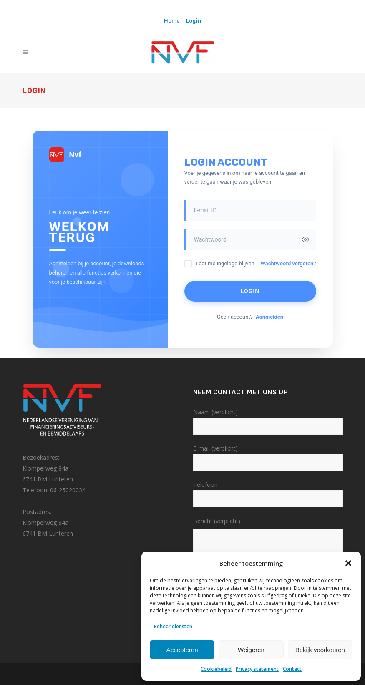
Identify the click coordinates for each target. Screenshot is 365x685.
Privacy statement (257, 668)
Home (172, 20)
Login (193, 20)
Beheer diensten (173, 626)
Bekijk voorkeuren (320, 649)
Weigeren (251, 649)
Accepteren (182, 649)
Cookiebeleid (216, 668)
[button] (348, 563)
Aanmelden (269, 317)
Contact (292, 668)
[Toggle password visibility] (305, 239)
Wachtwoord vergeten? (288, 263)
